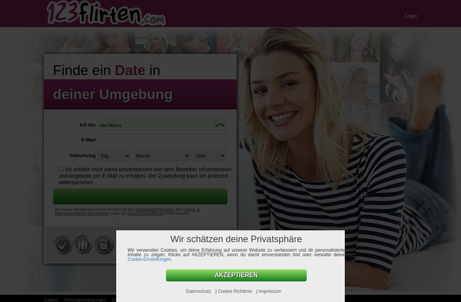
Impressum (270, 291)
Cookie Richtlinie (235, 291)
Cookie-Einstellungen (149, 259)
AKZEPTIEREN (236, 275)
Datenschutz (199, 291)
